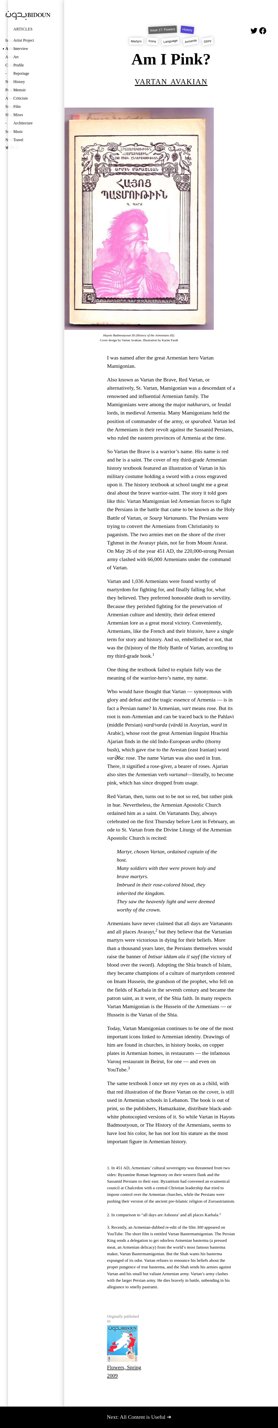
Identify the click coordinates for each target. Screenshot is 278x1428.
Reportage (21, 73)
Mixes (18, 115)
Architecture (23, 123)
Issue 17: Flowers (162, 29)
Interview (20, 48)
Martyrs (136, 41)
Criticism (20, 98)
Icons (152, 41)
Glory (207, 41)
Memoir (19, 90)
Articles (23, 29)
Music (18, 131)
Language (170, 41)
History (19, 82)
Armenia (190, 41)
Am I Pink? (171, 59)
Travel (18, 140)
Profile (18, 65)
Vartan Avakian (171, 81)
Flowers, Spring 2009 (124, 1352)
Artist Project (23, 40)
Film (17, 106)
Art (15, 57)
